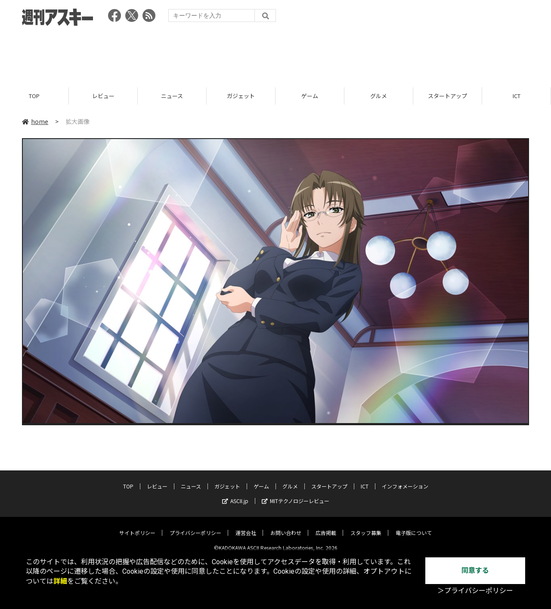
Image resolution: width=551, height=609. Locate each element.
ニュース (172, 96)
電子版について (414, 526)
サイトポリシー (137, 526)
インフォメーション (405, 479)
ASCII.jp (235, 494)
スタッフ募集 (365, 526)
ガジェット (241, 96)
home (35, 121)
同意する (475, 570)
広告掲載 (326, 526)
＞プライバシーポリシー (475, 591)
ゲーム (309, 96)
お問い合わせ (285, 526)
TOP (34, 96)
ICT (516, 96)
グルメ (378, 96)
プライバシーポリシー (195, 526)
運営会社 (245, 526)
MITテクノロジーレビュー (295, 494)
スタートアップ (447, 96)
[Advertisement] (275, 53)
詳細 (60, 581)
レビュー (103, 96)
